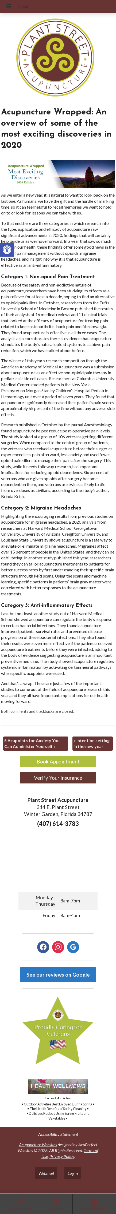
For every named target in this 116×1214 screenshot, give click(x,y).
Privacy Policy (61, 1156)
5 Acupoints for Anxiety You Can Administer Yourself (32, 743)
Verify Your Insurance (58, 778)
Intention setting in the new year (92, 743)
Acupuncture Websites (38, 1144)
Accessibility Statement (58, 1134)
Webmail (46, 1173)
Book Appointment (58, 761)
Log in (73, 1173)
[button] (7, 250)
